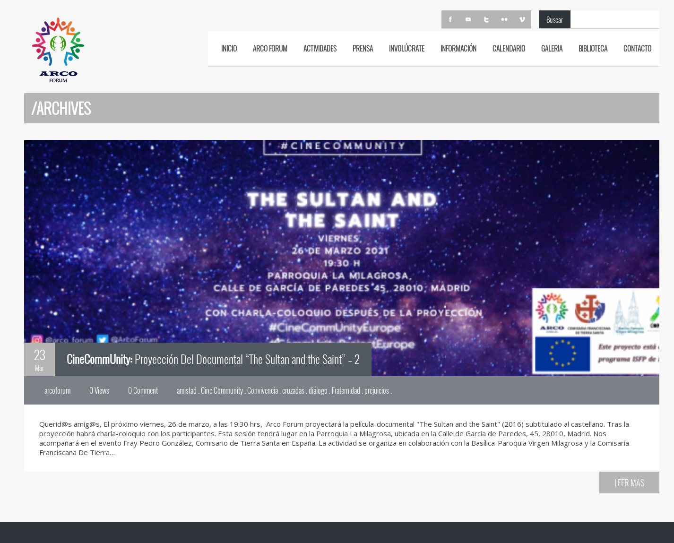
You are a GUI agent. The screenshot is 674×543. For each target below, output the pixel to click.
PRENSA (363, 48)
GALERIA (551, 48)
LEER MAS (629, 482)
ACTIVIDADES (320, 48)
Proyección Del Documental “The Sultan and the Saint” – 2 (213, 358)
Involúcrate (406, 48)
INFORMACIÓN (458, 48)
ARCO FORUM (270, 48)
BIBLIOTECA (593, 48)
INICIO (229, 48)
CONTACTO (637, 48)
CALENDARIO (509, 48)
